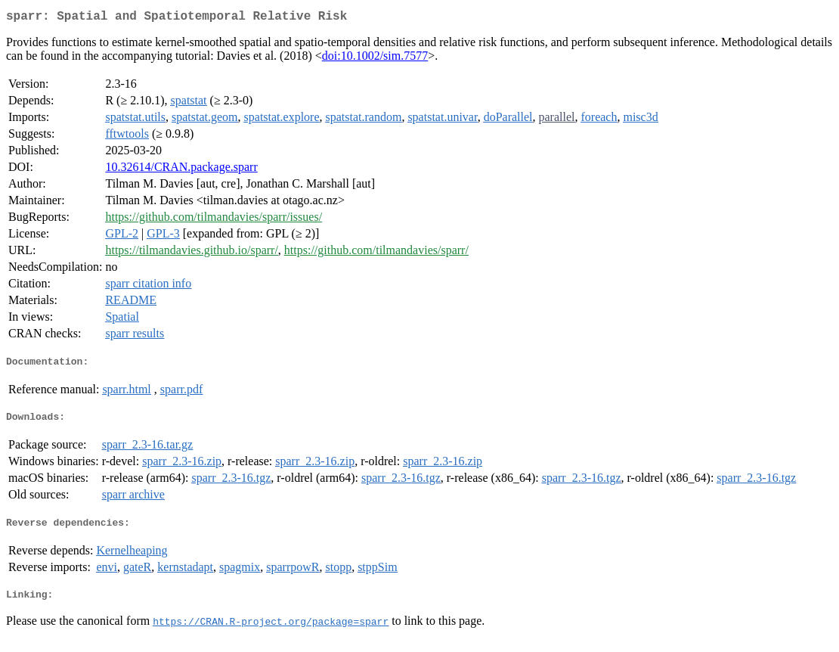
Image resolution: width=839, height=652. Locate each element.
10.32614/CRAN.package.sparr (181, 169)
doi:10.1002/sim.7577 (375, 58)
